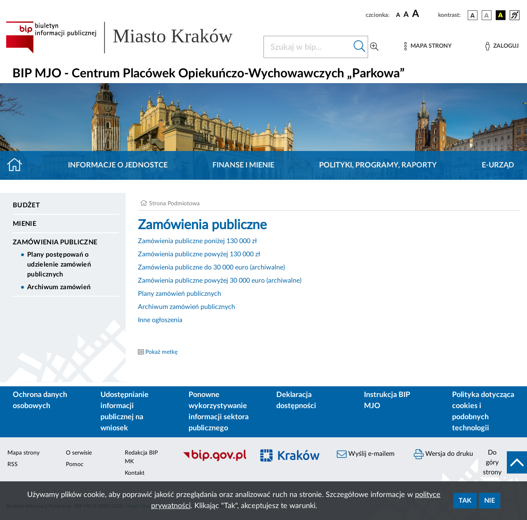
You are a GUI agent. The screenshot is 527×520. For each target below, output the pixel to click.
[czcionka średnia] (406, 15)
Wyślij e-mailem (365, 454)
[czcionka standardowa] (398, 15)
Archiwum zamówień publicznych (186, 307)
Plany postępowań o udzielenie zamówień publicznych (59, 264)
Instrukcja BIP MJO (387, 400)
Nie (489, 500)
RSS (12, 464)
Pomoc (75, 464)
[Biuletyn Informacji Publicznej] (214, 460)
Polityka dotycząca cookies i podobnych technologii (483, 411)
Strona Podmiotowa (174, 204)
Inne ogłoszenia (160, 320)
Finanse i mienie (243, 165)
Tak (465, 500)
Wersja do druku (443, 454)
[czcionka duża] (423, 14)
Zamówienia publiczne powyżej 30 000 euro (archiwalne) (219, 280)
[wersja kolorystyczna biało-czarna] (486, 15)
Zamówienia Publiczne (55, 242)
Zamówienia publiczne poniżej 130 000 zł (197, 241)
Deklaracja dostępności (296, 400)
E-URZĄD (498, 165)
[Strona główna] (18, 165)
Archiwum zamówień (59, 287)
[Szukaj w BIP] (308, 47)
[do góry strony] (502, 462)
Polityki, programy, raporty (378, 165)
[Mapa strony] (428, 46)
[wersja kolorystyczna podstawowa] (472, 15)
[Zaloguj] (501, 46)
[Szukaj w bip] (359, 47)
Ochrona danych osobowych (40, 400)
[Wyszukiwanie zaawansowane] (374, 47)
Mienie (24, 224)
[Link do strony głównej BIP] (129, 37)
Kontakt (135, 473)
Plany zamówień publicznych (179, 293)
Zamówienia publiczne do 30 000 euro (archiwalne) (211, 267)
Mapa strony (23, 453)
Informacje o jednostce (118, 165)
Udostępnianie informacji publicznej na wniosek (124, 411)
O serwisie (79, 453)
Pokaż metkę (161, 352)
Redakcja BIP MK (141, 457)
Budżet (26, 205)
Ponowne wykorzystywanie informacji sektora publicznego (219, 411)
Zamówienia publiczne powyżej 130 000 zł (199, 254)
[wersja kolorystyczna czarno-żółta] (500, 15)
